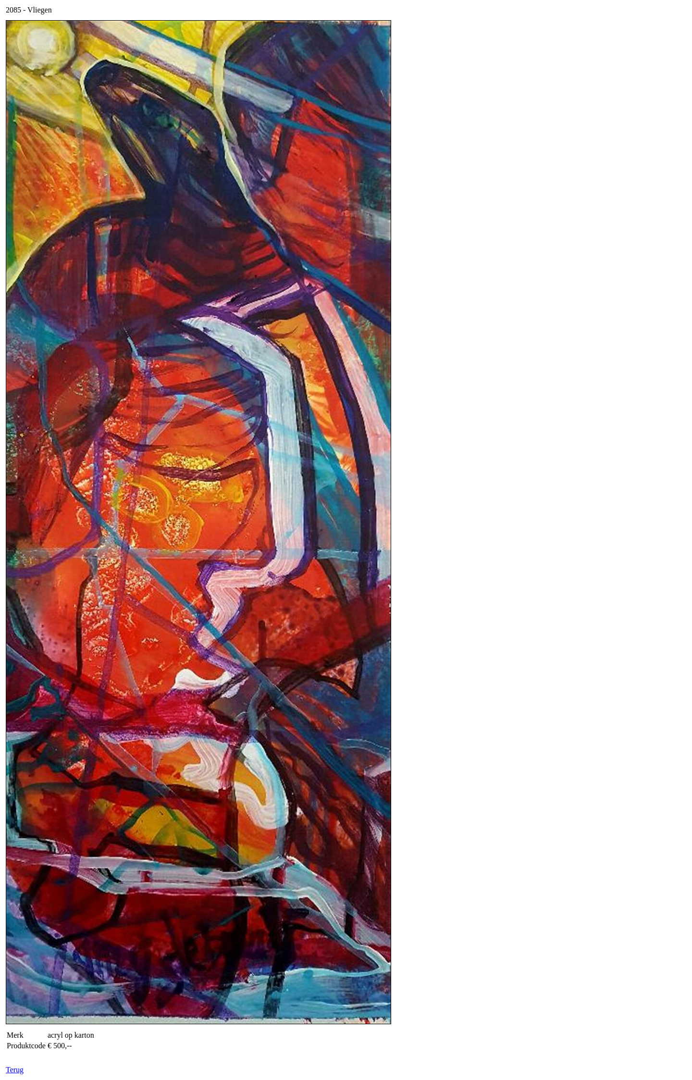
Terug (15, 1070)
